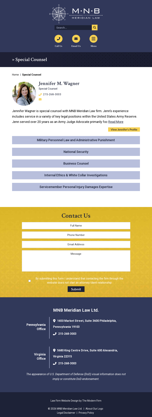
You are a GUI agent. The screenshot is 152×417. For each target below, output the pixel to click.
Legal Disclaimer (66, 412)
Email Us (76, 46)
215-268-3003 (52, 94)
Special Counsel (48, 88)
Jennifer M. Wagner (59, 83)
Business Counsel (76, 163)
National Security (76, 152)
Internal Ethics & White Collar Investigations (75, 175)
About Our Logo (94, 408)
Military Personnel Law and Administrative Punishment (76, 140)
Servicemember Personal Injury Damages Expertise (76, 187)
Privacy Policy (86, 412)
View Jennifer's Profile (124, 129)
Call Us (58, 46)
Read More (115, 122)
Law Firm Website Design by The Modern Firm (76, 400)
